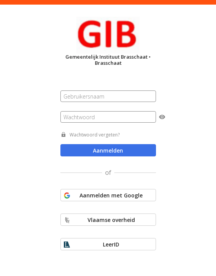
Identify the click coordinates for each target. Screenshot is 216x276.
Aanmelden (108, 150)
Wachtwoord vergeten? (95, 134)
